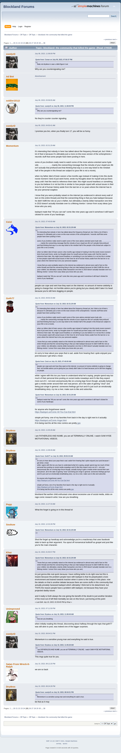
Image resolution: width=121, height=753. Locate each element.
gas (79, 423)
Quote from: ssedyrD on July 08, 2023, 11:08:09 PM (54, 106)
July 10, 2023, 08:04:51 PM (45, 633)
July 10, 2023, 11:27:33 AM (45, 504)
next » (114, 39)
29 (37, 43)
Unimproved (13, 608)
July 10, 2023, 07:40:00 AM (45, 221)
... (12, 43)
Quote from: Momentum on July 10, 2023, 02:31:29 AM (55, 227)
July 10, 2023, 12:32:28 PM (45, 524)
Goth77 (10, 298)
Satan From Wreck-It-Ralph (18, 665)
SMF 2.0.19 (50, 741)
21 (17, 43)
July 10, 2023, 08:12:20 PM (45, 664)
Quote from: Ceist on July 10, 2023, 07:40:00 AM (53, 361)
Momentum (12, 145)
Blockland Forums (18, 7)
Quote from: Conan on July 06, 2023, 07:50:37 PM (53, 59)
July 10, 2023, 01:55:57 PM (45, 552)
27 (32, 43)
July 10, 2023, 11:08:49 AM (45, 450)
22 (19, 43)
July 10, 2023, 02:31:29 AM (45, 145)
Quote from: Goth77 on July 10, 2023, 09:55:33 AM (54, 456)
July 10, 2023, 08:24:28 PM (45, 686)
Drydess (10, 430)
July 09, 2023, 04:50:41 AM (45, 125)
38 (44, 43)
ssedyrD (10, 54)
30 (40, 43)
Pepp (9, 504)
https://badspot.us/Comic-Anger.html (51, 420)
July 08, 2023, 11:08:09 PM (45, 54)
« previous (108, 39)
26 (30, 43)
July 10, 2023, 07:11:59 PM (45, 608)
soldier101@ (13, 100)
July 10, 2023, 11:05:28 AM (45, 430)
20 (14, 43)
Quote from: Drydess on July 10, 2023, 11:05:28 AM (54, 645)
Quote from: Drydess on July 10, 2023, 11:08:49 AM (54, 614)
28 (35, 43)
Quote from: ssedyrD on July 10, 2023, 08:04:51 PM (54, 692)
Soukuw (10, 524)
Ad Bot (10, 76)
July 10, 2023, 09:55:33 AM (45, 298)
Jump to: (97, 723)
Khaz (9, 552)
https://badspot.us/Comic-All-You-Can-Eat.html (55, 412)
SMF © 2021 (60, 741)
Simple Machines (71, 741)
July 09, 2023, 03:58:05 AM (45, 100)
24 (24, 43)
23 (22, 43)
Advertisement (40, 76)
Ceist (9, 222)
